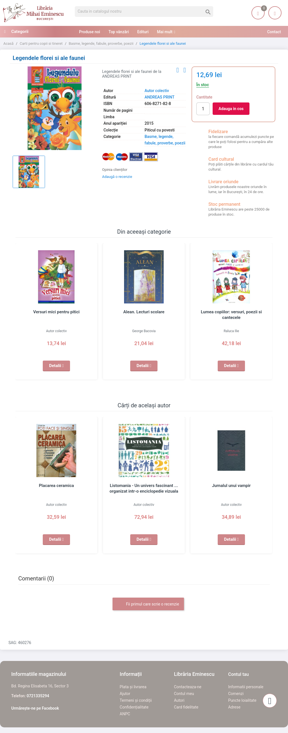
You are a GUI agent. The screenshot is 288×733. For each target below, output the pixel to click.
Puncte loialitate (242, 700)
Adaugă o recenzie (117, 177)
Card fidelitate (186, 707)
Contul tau (238, 674)
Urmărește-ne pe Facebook (35, 708)
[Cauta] (144, 11)
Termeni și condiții (136, 700)
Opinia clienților (114, 169)
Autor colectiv (157, 90)
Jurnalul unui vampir (231, 485)
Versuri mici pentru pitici (56, 311)
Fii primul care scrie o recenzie (148, 604)
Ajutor (125, 693)
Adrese (234, 707)
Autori (179, 700)
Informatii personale (245, 687)
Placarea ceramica (56, 485)
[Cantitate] (203, 108)
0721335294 (38, 696)
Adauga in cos (231, 108)
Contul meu (184, 693)
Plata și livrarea (133, 687)
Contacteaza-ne (187, 687)
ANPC (125, 714)
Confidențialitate (134, 707)
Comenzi (236, 693)
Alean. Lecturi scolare (143, 311)
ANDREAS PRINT (159, 97)
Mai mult (164, 32)
